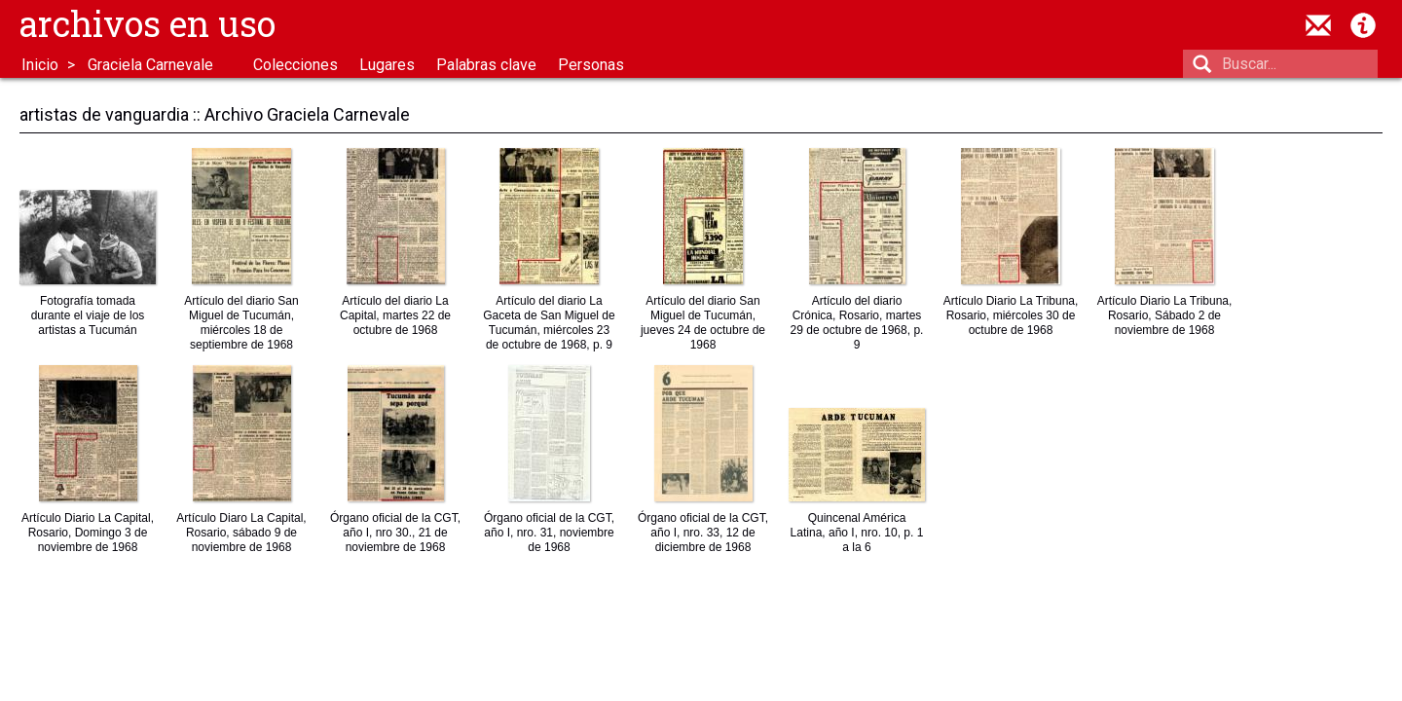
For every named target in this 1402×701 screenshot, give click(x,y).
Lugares (387, 64)
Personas (591, 64)
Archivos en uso (147, 23)
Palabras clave (486, 64)
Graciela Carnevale (150, 64)
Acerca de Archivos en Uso (1363, 25)
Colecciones (295, 64)
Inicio (39, 64)
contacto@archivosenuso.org (1318, 25)
